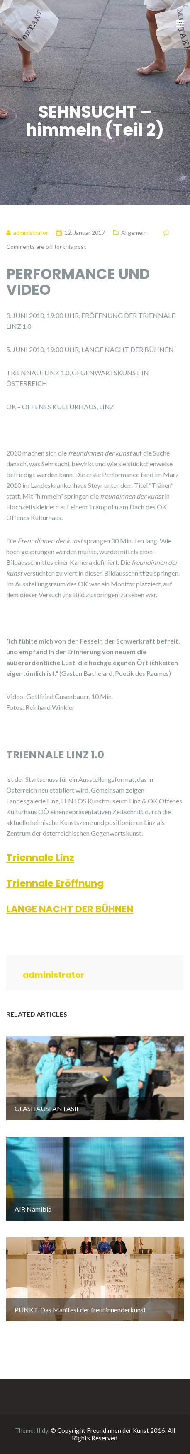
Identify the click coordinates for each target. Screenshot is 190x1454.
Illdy (42, 1430)
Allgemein (134, 232)
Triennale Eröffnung (55, 883)
